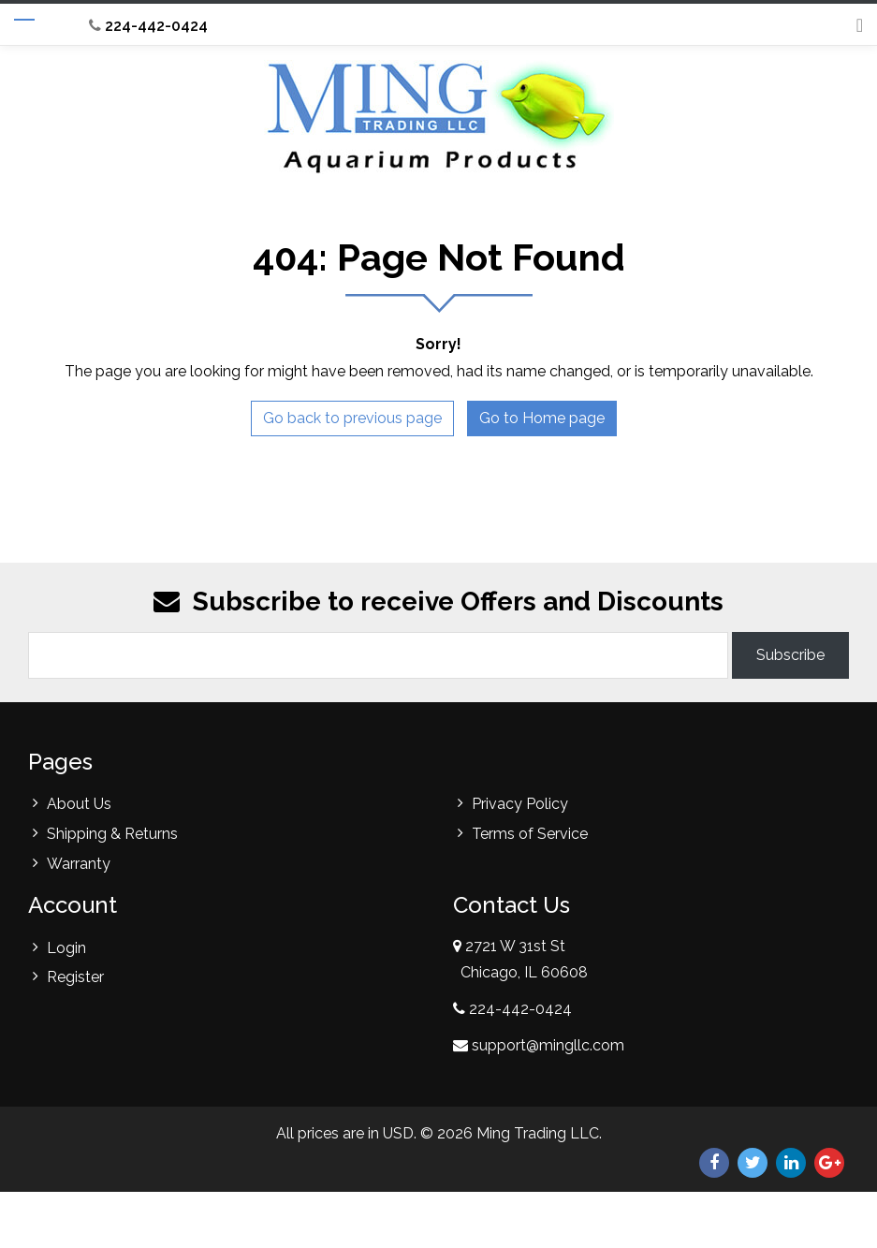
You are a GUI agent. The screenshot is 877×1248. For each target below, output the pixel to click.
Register (75, 977)
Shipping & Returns (112, 834)
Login (66, 948)
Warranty (78, 864)
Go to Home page (542, 418)
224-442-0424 (148, 26)
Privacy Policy (520, 804)
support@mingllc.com (548, 1045)
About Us (79, 804)
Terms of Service (530, 834)
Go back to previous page (352, 418)
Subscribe (790, 655)
